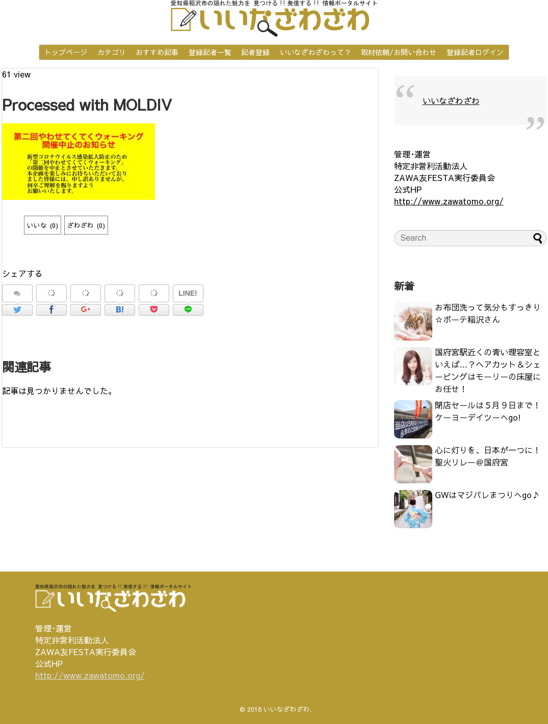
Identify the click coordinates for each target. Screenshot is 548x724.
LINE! (187, 293)
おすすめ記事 (157, 52)
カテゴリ (111, 52)
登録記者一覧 (210, 52)
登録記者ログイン (475, 52)
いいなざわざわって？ (315, 52)
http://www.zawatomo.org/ (449, 200)
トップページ (65, 52)
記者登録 (255, 52)
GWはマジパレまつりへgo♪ (487, 494)
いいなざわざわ (451, 100)
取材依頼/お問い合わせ (398, 52)
